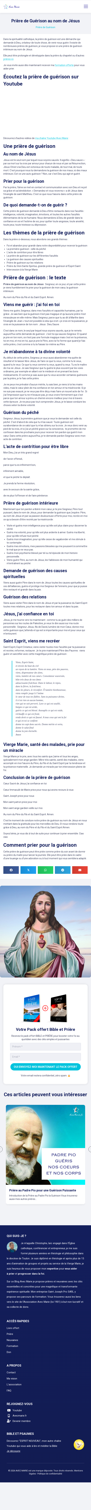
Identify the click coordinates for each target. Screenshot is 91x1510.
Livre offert (13, 1325)
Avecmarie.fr (20, 1412)
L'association (14, 1381)
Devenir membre (22, 1418)
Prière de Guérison (45, 27)
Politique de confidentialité (49, 1471)
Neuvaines (12, 1337)
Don (9, 1349)
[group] (45, 1156)
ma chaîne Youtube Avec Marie (51, 138)
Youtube (17, 1407)
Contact (11, 1369)
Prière (10, 1331)
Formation (12, 1343)
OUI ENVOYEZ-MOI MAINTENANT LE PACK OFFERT (45, 1066)
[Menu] (85, 6)
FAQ (9, 1387)
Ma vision (12, 1375)
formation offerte (64, 65)
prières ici (8, 59)
